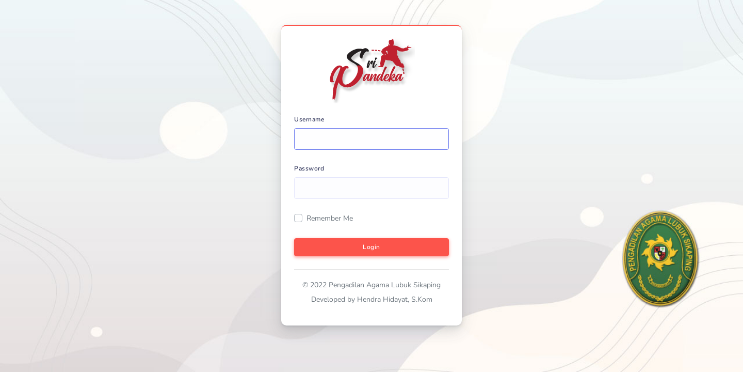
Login (371, 247)
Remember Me (329, 218)
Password (309, 168)
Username (309, 119)
